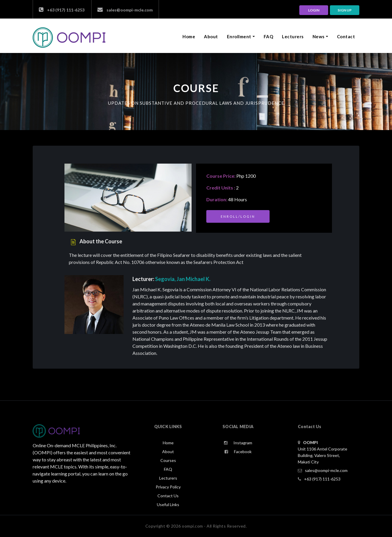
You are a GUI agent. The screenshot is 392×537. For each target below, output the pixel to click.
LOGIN (313, 10)
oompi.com (192, 525)
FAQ (268, 36)
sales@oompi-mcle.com (125, 9)
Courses (168, 460)
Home (189, 36)
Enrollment (239, 36)
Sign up (345, 10)
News (319, 36)
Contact (346, 36)
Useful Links (168, 504)
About (211, 36)
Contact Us (168, 495)
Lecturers (293, 36)
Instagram (238, 442)
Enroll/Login (238, 216)
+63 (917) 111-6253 (61, 9)
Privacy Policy (168, 486)
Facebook (238, 451)
